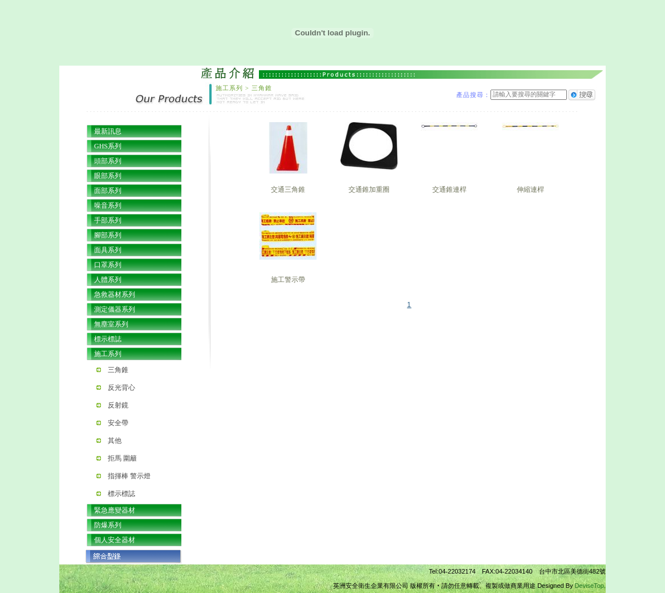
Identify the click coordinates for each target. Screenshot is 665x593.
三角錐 (118, 370)
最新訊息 (107, 131)
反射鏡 (118, 405)
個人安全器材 (114, 540)
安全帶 (118, 423)
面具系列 (107, 250)
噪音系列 (107, 205)
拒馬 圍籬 (122, 458)
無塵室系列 (111, 324)
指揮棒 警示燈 (129, 476)
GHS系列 (107, 146)
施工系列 (107, 354)
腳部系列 (107, 235)
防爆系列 (107, 525)
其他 (114, 441)
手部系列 (107, 220)
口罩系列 (107, 265)
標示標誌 (107, 339)
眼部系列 (107, 176)
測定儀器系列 (114, 309)
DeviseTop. (590, 585)
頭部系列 (107, 161)
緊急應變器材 (114, 510)
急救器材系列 (114, 294)
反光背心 (121, 388)
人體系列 (107, 280)
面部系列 (107, 191)
